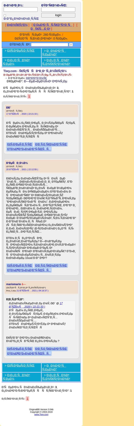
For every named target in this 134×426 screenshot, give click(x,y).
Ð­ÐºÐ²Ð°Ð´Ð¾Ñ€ (36, 78)
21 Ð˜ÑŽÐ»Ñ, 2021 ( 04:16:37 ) (32, 290)
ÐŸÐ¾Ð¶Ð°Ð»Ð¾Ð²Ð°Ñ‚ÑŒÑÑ (29, 149)
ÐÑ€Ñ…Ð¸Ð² (40, 28)
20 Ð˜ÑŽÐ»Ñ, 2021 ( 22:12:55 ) (22, 169)
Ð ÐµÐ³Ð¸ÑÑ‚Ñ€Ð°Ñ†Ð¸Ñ (52, 25)
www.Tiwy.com (41, 414)
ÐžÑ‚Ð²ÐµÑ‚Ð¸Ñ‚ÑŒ (21, 50)
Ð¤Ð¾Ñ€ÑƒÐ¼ (17, 25)
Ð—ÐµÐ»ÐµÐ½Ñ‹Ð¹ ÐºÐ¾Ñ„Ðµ (45, 81)
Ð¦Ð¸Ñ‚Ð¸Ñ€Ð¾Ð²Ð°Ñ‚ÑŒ (51, 144)
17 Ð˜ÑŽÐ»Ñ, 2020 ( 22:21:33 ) (22, 114)
